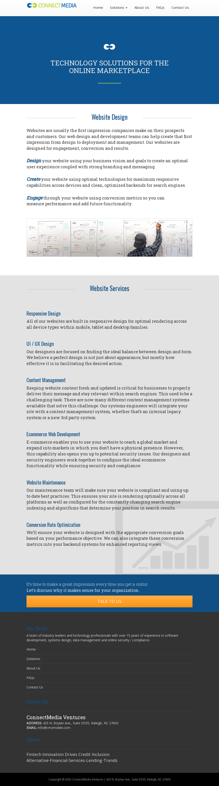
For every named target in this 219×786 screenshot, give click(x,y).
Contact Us (180, 7)
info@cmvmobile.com (54, 727)
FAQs (160, 7)
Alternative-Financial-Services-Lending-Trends (72, 760)
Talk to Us (109, 601)
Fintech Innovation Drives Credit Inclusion (68, 754)
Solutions (33, 659)
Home (98, 7)
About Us (141, 7)
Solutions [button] (118, 7)
